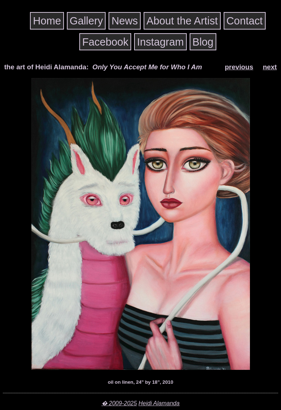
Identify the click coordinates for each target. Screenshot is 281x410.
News (124, 21)
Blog (202, 41)
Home (47, 21)
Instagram (160, 41)
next (270, 67)
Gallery (86, 21)
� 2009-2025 (119, 403)
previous (239, 67)
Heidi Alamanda (158, 403)
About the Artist (182, 21)
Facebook (105, 41)
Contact (245, 21)
